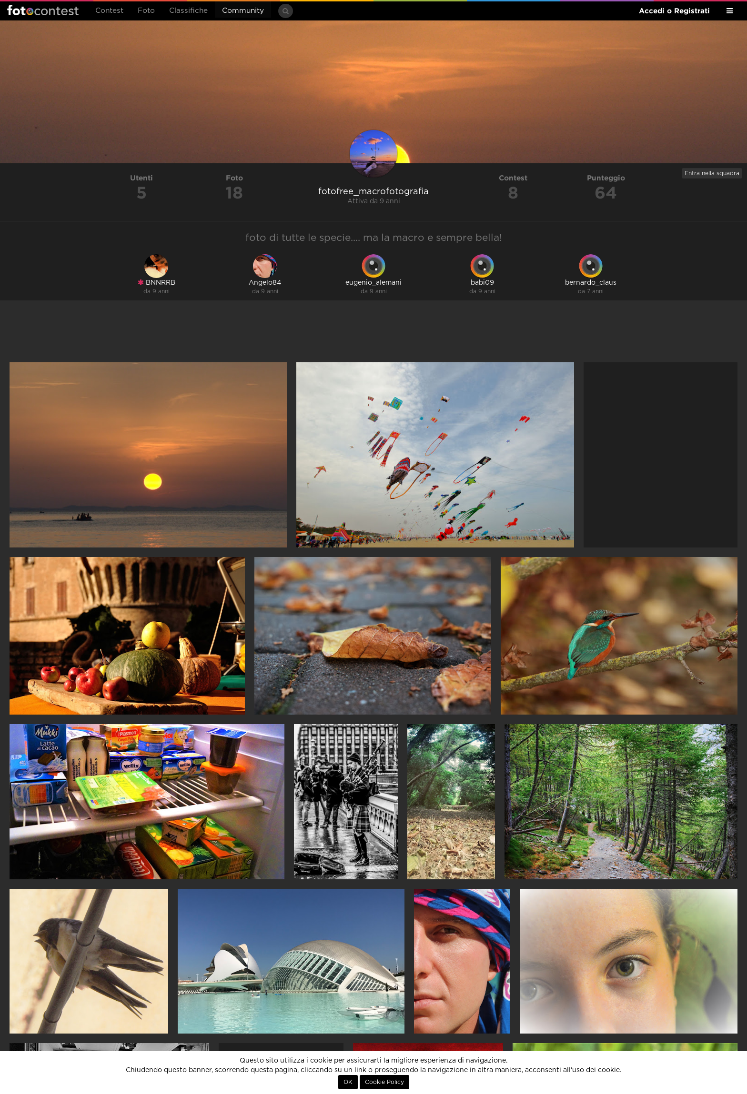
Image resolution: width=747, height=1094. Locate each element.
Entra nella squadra (712, 173)
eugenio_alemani (373, 282)
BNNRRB (156, 282)
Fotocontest (43, 10)
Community (243, 10)
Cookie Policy (384, 1082)
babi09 (482, 282)
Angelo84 (265, 282)
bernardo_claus (590, 282)
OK (348, 1082)
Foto (146, 10)
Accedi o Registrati (674, 11)
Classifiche (188, 10)
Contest (109, 10)
